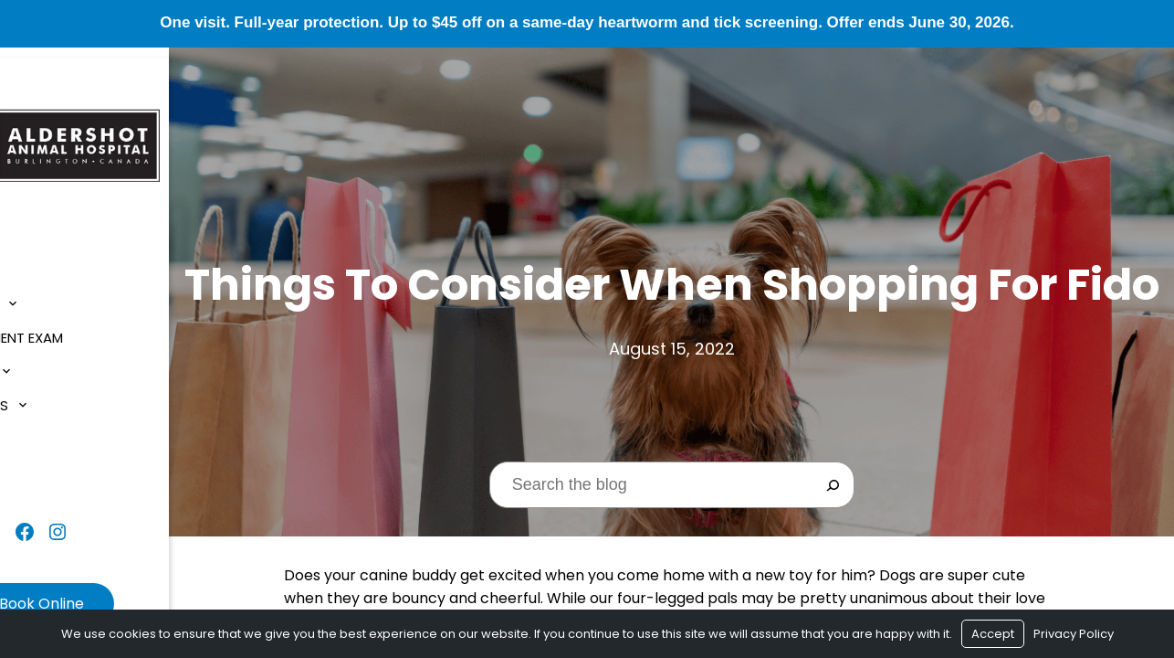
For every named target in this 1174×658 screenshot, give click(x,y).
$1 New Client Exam (84, 328)
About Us (51, 294)
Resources (56, 396)
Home (37, 261)
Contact (52, 463)
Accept (992, 633)
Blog (36, 430)
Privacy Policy (1073, 633)
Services (48, 362)
